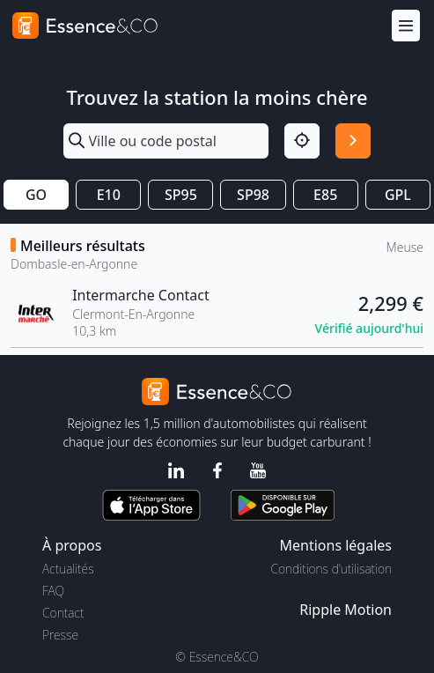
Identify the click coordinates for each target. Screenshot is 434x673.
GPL (398, 194)
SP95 (181, 194)
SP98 (253, 194)
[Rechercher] (353, 141)
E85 (325, 194)
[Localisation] (302, 141)
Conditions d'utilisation (331, 568)
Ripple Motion (345, 609)
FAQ (53, 590)
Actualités (68, 568)
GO (36, 194)
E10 (109, 194)
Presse (60, 634)
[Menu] (406, 26)
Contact (63, 612)
